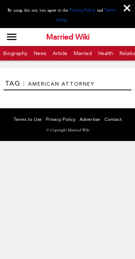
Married (83, 53)
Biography (15, 53)
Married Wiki (67, 37)
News (40, 53)
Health (105, 53)
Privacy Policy (82, 10)
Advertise (90, 119)
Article (60, 53)
